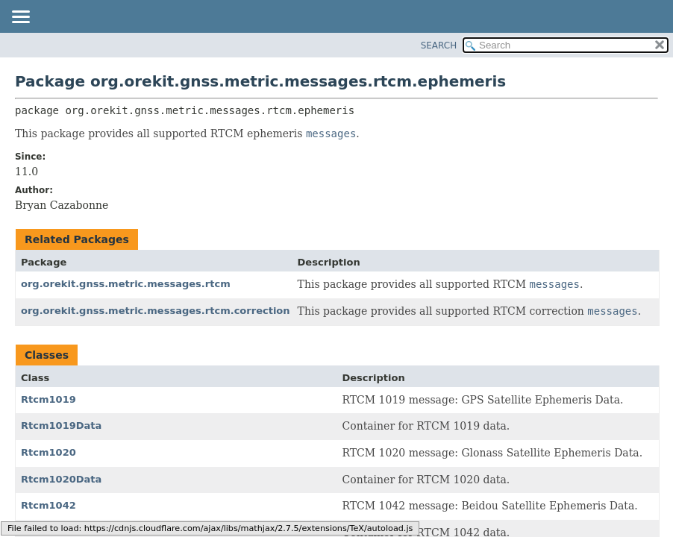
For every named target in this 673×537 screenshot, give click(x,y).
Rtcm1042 (48, 505)
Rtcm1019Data (61, 425)
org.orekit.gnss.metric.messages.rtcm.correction (155, 310)
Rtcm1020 (48, 452)
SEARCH (439, 45)
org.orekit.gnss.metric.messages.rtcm (126, 283)
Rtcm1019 (48, 399)
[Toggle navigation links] (20, 17)
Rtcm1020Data (61, 479)
